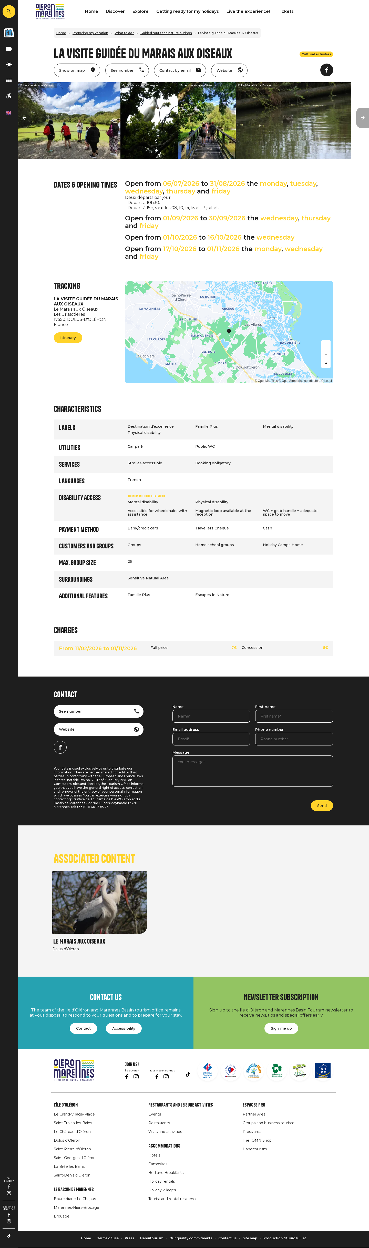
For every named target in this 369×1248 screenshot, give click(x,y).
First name (265, 707)
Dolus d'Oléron (67, 1140)
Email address (185, 730)
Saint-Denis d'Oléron (72, 1175)
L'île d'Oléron (66, 1105)
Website (67, 729)
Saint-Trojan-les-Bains (73, 1123)
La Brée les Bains (69, 1166)
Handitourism (255, 1149)
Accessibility (123, 1028)
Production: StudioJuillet (284, 1238)
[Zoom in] (326, 345)
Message (180, 753)
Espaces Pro (254, 1105)
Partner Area (254, 1114)
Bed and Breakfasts (165, 1172)
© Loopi (326, 381)
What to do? (124, 33)
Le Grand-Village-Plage (74, 1114)
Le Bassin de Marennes (74, 1189)
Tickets (286, 11)
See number (70, 711)
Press (129, 1238)
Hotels (154, 1155)
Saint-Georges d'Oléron (75, 1158)
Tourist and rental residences (173, 1199)
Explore (140, 11)
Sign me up (281, 1028)
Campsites (157, 1164)
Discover (115, 11)
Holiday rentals (161, 1181)
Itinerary (68, 337)
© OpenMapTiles (266, 381)
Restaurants (159, 1123)
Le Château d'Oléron (72, 1131)
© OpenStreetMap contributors (299, 381)
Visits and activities (165, 1131)
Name (177, 707)
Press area (252, 1131)
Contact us (227, 1238)
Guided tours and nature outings (166, 33)
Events (154, 1114)
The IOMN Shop (257, 1140)
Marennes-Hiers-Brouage (76, 1207)
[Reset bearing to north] (326, 363)
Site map (250, 1238)
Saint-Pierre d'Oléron (72, 1149)
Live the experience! (248, 11)
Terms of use (108, 1238)
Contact (83, 1028)
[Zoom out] (326, 354)
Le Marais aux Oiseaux (79, 941)
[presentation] (211, 803)
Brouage (61, 1216)
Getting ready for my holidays (187, 11)
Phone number (269, 730)
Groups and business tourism (268, 1123)
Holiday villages (162, 1190)
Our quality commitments (190, 1238)
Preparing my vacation (90, 33)
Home (91, 11)
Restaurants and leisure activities (180, 1105)
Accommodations (164, 1146)
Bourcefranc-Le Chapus (75, 1199)
